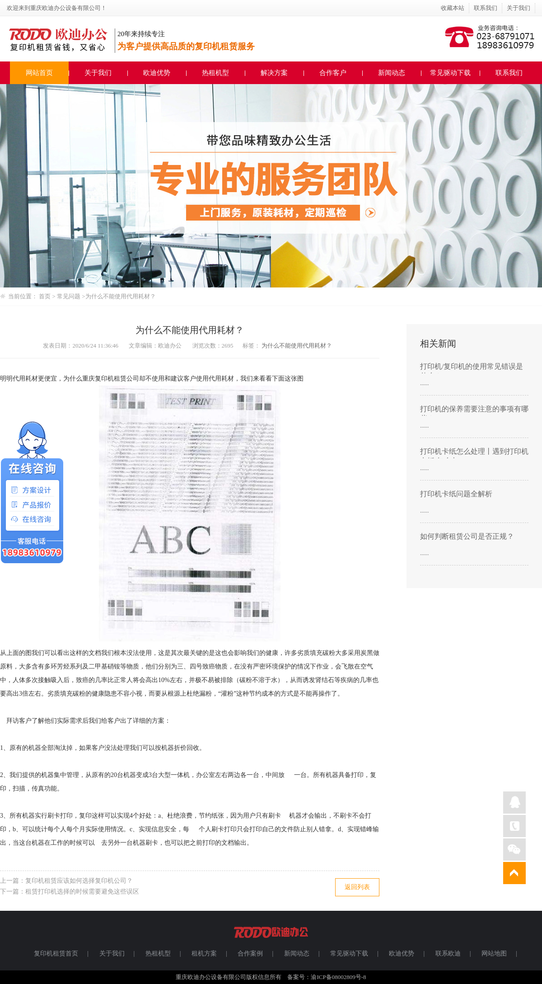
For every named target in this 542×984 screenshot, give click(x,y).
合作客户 (332, 72)
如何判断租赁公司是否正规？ (467, 536)
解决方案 (274, 72)
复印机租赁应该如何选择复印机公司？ (79, 880)
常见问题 (69, 296)
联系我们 (485, 8)
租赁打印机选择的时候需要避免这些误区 (82, 891)
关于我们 (518, 8)
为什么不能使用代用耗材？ (120, 296)
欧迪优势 (156, 72)
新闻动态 (391, 72)
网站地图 (494, 953)
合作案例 (250, 953)
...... (424, 383)
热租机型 (215, 72)
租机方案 (204, 953)
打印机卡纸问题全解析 (456, 494)
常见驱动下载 (450, 72)
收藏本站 (452, 8)
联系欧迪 (448, 953)
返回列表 (357, 887)
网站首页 (39, 72)
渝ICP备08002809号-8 (338, 977)
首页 (45, 296)
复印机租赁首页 (56, 953)
